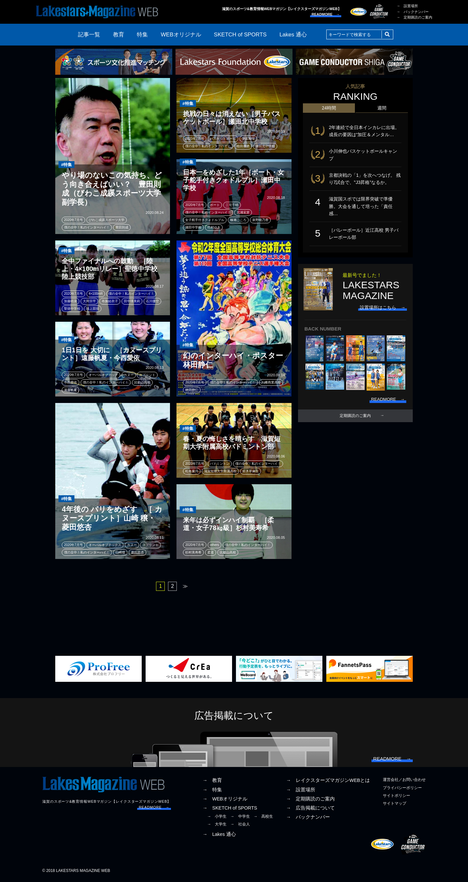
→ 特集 (212, 791)
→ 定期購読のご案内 (414, 17)
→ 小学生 (217, 818)
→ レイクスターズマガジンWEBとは (328, 782)
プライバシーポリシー (402, 789)
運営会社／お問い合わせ (404, 781)
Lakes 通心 (293, 35)
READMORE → (326, 14)
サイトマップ (394, 805)
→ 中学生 (240, 818)
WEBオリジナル (181, 35)
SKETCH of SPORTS (240, 35)
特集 (142, 35)
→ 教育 (212, 782)
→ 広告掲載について (310, 809)
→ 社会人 (240, 826)
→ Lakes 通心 (219, 835)
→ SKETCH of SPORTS (229, 809)
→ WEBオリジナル (224, 800)
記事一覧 (89, 35)
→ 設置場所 (407, 6)
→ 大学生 (217, 826)
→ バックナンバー (412, 12)
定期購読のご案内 (355, 420)
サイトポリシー (396, 797)
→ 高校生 (263, 818)
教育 (118, 35)
